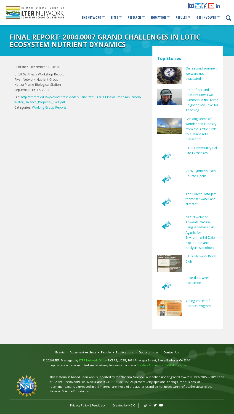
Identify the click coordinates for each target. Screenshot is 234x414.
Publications (125, 352)
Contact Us (171, 352)
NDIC (131, 405)
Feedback (98, 405)
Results (183, 17)
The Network (93, 17)
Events (60, 352)
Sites (116, 17)
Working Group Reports (49, 107)
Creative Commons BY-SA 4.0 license (162, 365)
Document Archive (82, 352)
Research (136, 17)
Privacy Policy (79, 405)
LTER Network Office (93, 360)
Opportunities (148, 352)
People (106, 352)
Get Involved (208, 17)
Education (160, 17)
